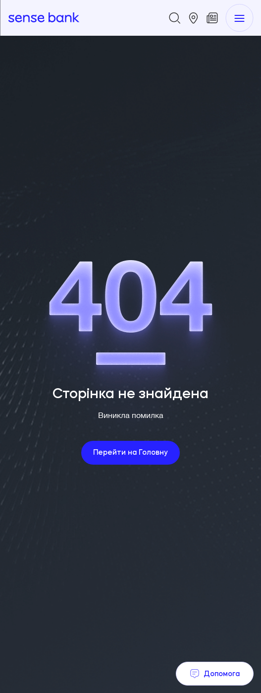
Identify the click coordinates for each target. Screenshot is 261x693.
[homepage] (43, 17)
